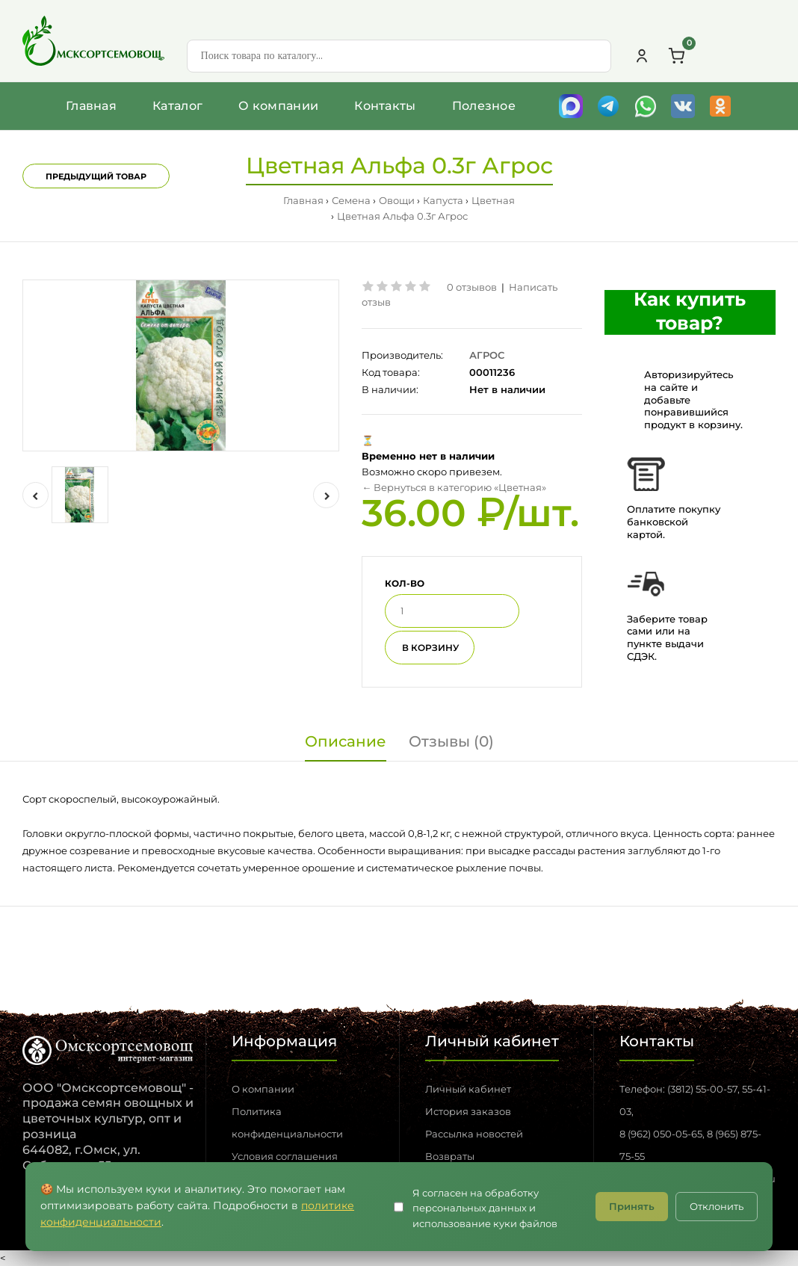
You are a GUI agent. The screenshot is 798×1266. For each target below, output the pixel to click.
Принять (632, 1206)
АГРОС (486, 355)
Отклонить (716, 1206)
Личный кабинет (468, 1089)
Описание (345, 741)
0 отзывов (472, 287)
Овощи (397, 200)
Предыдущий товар (96, 176)
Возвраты (449, 1156)
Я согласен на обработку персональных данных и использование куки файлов (484, 1208)
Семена (351, 200)
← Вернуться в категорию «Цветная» (454, 487)
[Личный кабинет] (642, 56)
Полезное (484, 106)
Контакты (384, 106)
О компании (278, 106)
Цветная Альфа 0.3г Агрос (402, 216)
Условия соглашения (285, 1156)
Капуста (443, 200)
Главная (91, 106)
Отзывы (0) (451, 741)
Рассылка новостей (474, 1134)
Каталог (177, 106)
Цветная (493, 200)
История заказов (468, 1111)
